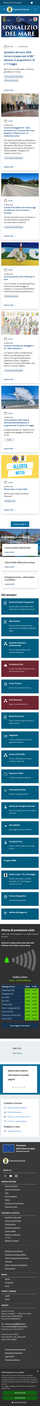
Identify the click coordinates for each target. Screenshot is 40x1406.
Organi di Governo (11, 1186)
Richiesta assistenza (12, 1359)
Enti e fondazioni (11, 1196)
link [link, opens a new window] (9, 1388)
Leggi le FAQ (9, 1356)
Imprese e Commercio (12, 1227)
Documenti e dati (11, 1206)
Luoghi (7, 1295)
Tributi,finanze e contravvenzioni (17, 1258)
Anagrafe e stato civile (13, 1217)
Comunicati (9, 1282)
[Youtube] (11, 1176)
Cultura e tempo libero (13, 1220)
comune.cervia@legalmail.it (15, 1324)
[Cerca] (35, 9)
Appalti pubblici (10, 1231)
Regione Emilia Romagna (12, 2)
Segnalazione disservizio (14, 1353)
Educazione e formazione (14, 1251)
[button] (20, 1402)
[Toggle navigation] (4, 9)
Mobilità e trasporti (12, 1240)
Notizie (10, 46)
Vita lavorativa (10, 1224)
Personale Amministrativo (14, 1203)
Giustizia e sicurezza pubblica (15, 1254)
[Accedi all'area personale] (32, 2)
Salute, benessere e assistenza (16, 1265)
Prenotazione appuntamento (15, 1349)
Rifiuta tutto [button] (20, 1398)
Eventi (7, 1299)
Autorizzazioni (10, 1268)
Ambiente (8, 1261)
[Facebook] (5, 1176)
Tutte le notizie (20, 524)
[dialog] (20, 1387)
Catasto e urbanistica (12, 1234)
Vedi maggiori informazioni (20, 1025)
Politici (7, 1200)
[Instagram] (16, 1176)
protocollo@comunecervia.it (16, 1326)
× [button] (37, 1371)
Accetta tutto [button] (20, 1393)
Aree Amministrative (12, 1189)
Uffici (7, 1193)
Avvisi (7, 1286)
